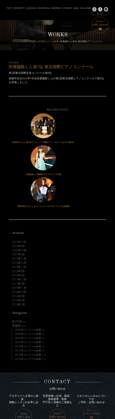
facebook (16, 397)
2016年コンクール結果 (48, 41)
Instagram (17, 393)
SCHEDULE (51, 7)
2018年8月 (18, 212)
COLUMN (8, 10)
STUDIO (82, 7)
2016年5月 (18, 241)
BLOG (100, 13)
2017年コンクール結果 (28, 291)
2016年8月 (18, 237)
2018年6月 (18, 216)
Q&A (95, 7)
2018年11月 (19, 208)
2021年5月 (18, 195)
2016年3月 (18, 245)
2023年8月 (18, 187)
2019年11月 (19, 199)
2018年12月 (19, 203)
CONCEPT (19, 7)
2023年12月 (19, 183)
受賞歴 (33, 41)
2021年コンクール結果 (28, 279)
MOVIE (17, 262)
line (13, 401)
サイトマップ (92, 384)
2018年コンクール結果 (28, 287)
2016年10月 (19, 233)
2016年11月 (19, 228)
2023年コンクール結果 (28, 271)
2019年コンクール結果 (28, 283)
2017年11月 (19, 220)
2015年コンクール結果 (28, 300)
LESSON (35, 7)
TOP (5, 7)
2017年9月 (18, 224)
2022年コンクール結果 (28, 275)
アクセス (94, 380)
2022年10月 (19, 191)
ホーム (16, 41)
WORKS (24, 41)
